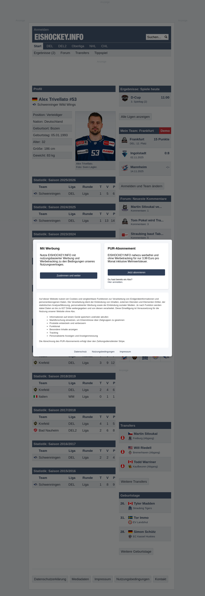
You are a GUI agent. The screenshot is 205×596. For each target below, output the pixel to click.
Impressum (125, 351)
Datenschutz (80, 351)
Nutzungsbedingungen (103, 351)
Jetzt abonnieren (136, 272)
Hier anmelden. (115, 282)
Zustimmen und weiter (69, 275)
